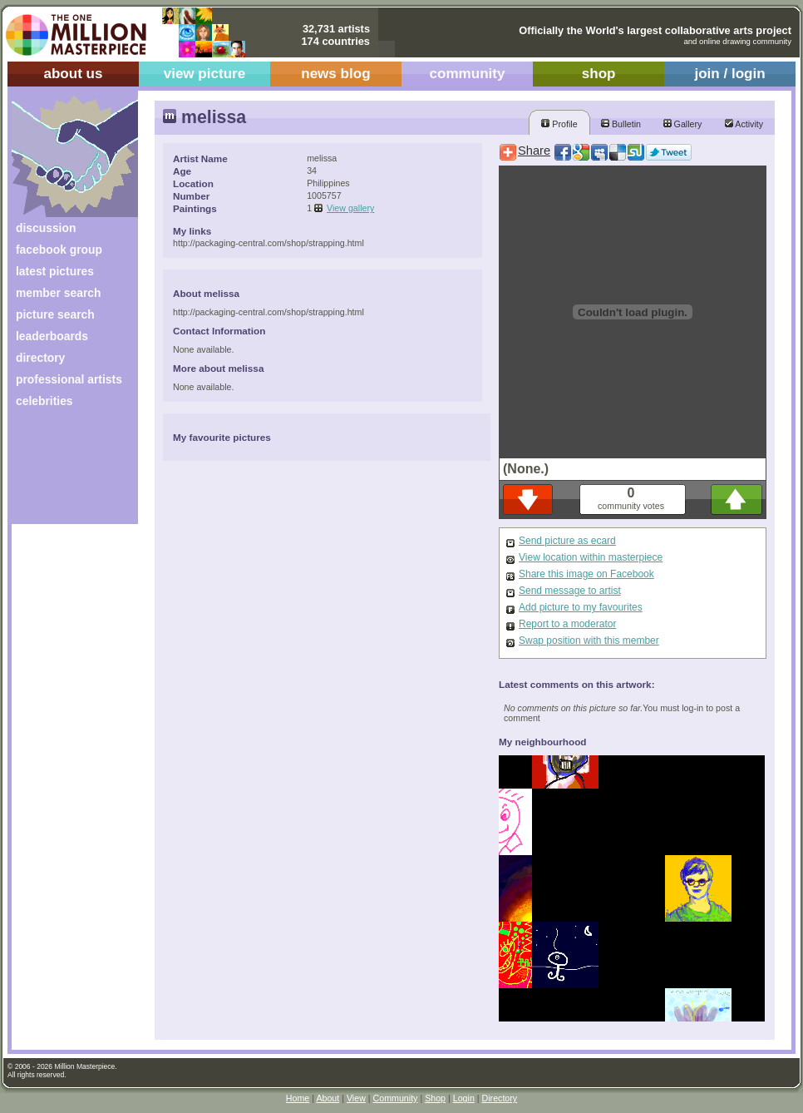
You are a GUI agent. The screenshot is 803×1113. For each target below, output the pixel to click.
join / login (729, 74)
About (327, 1098)
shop (599, 74)
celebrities (44, 401)
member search (58, 292)
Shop (435, 1098)
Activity (744, 124)
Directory (500, 1098)
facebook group (59, 249)
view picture (205, 74)
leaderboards (52, 336)
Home (297, 1098)
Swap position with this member (589, 640)
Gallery (682, 124)
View (356, 1098)
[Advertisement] (64, 472)
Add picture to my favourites (581, 607)
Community (395, 1098)
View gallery (350, 208)
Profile (559, 124)
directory (40, 357)
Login (464, 1098)
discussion (46, 228)
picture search (55, 314)
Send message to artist (570, 590)
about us (72, 74)
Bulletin (621, 124)
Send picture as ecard (567, 541)
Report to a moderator (567, 624)
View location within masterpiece (591, 557)
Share (534, 150)
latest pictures (55, 271)
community (467, 74)
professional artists (69, 379)
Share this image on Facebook (586, 574)
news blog (335, 74)
